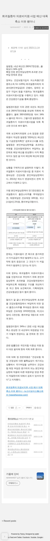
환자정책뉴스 (13, 419)
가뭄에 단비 (12, 474)
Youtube (33, 537)
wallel (37, 534)
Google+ (40, 537)
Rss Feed (10, 537)
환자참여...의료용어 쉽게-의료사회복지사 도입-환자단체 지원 (19, 443)
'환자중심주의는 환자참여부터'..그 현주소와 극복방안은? (18, 452)
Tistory (22, 534)
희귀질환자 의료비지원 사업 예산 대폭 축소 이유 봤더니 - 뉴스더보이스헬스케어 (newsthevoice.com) (24, 391)
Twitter (19, 537)
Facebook (26, 537)
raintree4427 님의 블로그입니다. (19, 478)
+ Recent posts (9, 521)
